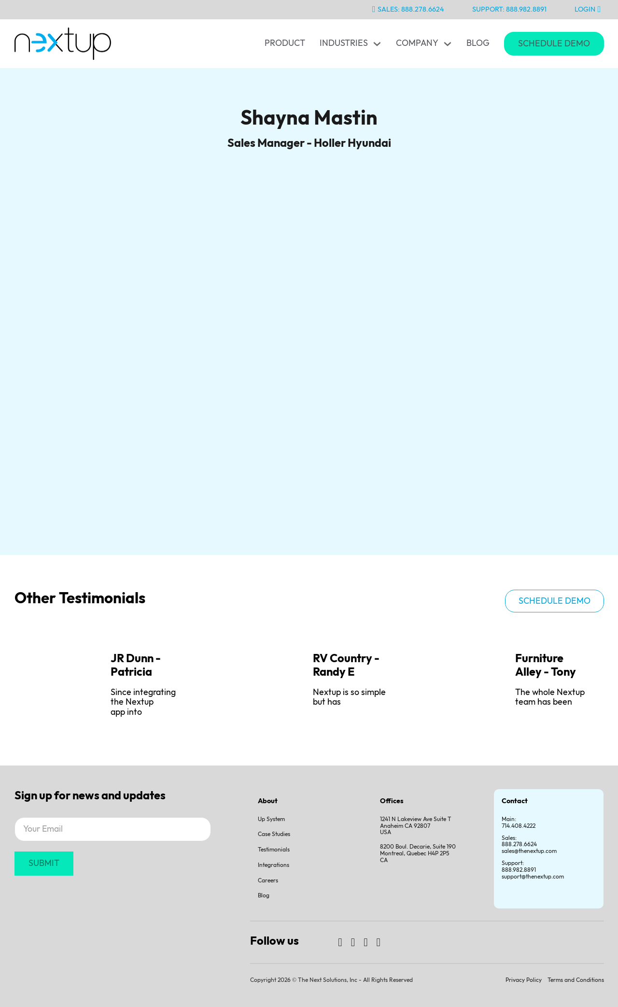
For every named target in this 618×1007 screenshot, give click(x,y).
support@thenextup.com (533, 877)
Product (285, 43)
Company (417, 43)
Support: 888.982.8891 (509, 9)
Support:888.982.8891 (519, 866)
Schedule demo (554, 601)
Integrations (273, 865)
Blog (478, 43)
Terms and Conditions (576, 980)
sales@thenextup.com (529, 851)
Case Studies (274, 834)
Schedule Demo (554, 43)
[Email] (112, 829)
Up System (271, 819)
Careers (268, 881)
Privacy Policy (524, 980)
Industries (344, 43)
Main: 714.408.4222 (518, 822)
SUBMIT (43, 863)
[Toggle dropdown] (377, 44)
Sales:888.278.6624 (519, 841)
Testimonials (274, 850)
